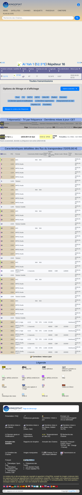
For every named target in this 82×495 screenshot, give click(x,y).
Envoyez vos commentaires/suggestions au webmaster (68, 418)
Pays (26, 127)
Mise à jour (77, 127)
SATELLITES (15, 11)
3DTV (37, 97)
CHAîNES (26, 11)
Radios (54, 97)
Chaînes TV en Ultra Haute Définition (49, 453)
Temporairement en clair (65, 101)
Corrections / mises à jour (42, 357)
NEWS (5, 11)
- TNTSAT (66, 444)
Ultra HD (46, 97)
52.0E (79, 63)
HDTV (30, 97)
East (33, 137)
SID (53, 127)
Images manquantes (31, 453)
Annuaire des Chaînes (49, 442)
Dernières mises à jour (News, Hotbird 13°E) (49, 427)
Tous (17, 97)
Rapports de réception (31, 442)
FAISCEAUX (50, 11)
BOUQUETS (38, 11)
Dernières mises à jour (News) (12, 426)
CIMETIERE (62, 11)
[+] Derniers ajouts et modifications (20, 101)
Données (63, 97)
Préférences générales (31, 417)
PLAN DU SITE (8, 14)
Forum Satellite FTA (32, 469)
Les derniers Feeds (32, 467)
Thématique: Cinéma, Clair (10, 471)
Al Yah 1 (28, 64)
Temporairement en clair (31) (50, 435)
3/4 (54, 138)
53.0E (3, 63)
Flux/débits (47, 104)
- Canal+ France (68, 442)
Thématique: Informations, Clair (11, 468)
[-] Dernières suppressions (45, 101)
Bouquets (64, 442)
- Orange (73, 445)
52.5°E (41, 64)
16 (30, 137)
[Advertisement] (41, 41)
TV (23, 97)
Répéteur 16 (35, 104)
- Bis (68, 445)
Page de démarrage (20, 409)
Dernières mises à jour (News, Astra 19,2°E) (68, 427)
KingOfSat (72, 491)
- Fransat (64, 447)
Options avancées (70, 88)
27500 (55, 136)
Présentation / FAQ (11, 416)
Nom (6, 127)
